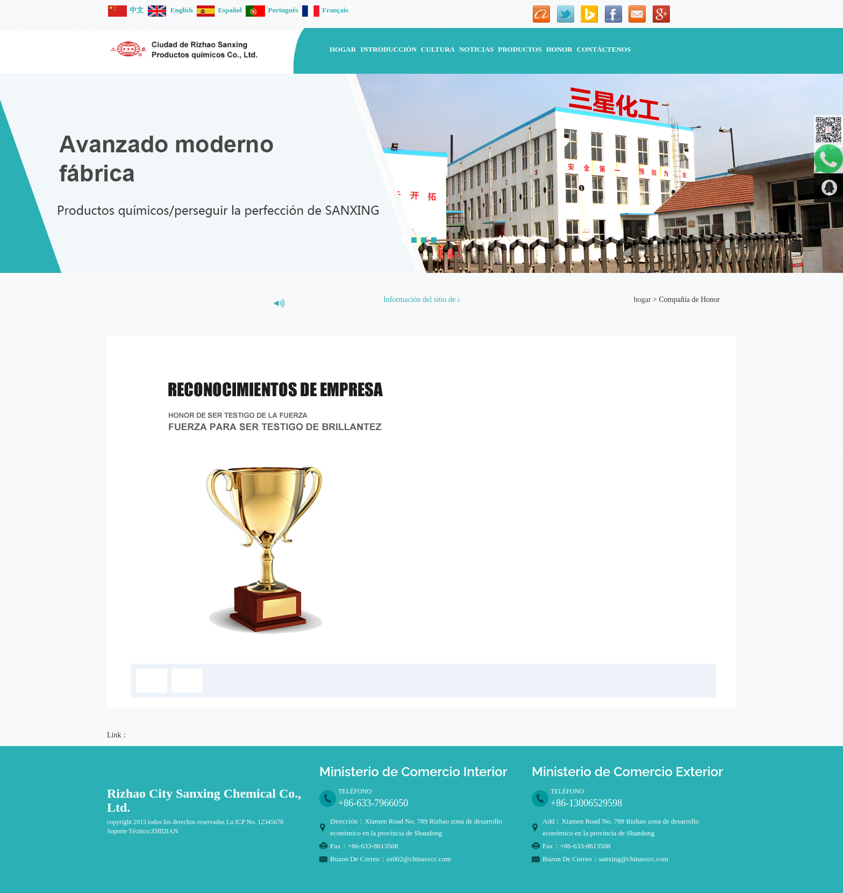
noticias (476, 49)
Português (272, 10)
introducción (388, 49)
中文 (126, 10)
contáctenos (604, 49)
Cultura (438, 49)
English (170, 10)
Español (219, 10)
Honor (559, 49)
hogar (343, 49)
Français (325, 10)
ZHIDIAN (164, 831)
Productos (519, 49)
